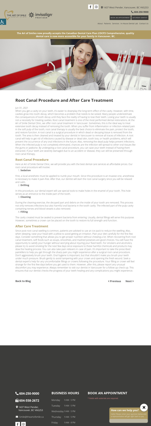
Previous (114, 281)
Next (130, 281)
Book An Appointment (120, 18)
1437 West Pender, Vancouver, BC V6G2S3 (124, 7)
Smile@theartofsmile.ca (30, 416)
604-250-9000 (139, 11)
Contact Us (143, 23)
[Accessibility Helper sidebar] (3, 22)
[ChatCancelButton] (144, 407)
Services (115, 23)
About (100, 23)
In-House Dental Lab (129, 23)
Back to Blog (23, 281)
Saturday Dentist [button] (139, 18)
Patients (107, 23)
